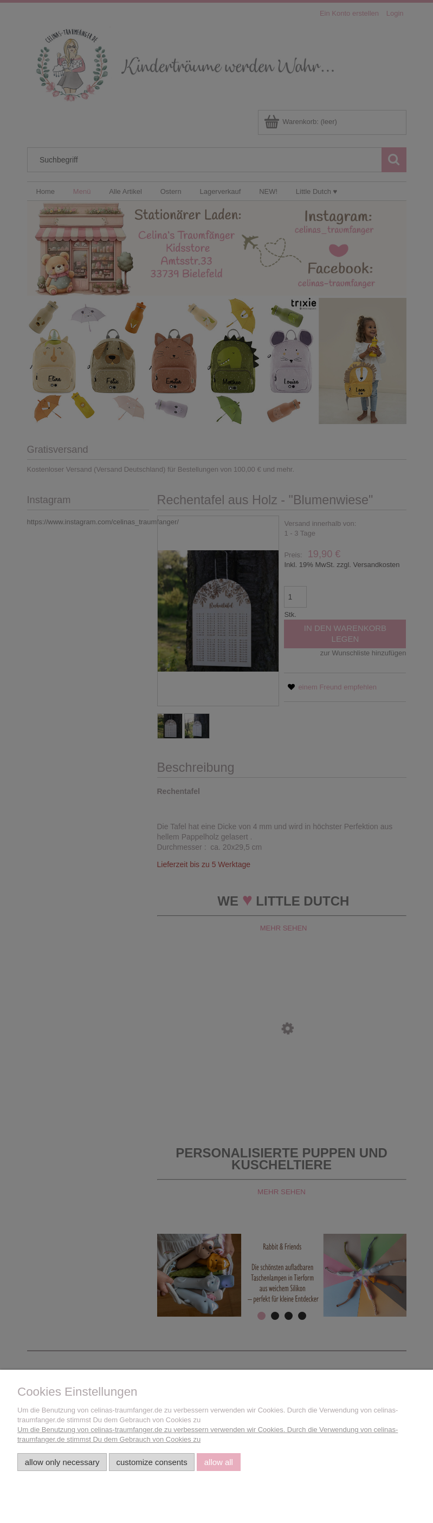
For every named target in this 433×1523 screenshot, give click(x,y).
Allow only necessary (62, 1462)
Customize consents (152, 1462)
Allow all (218, 1462)
